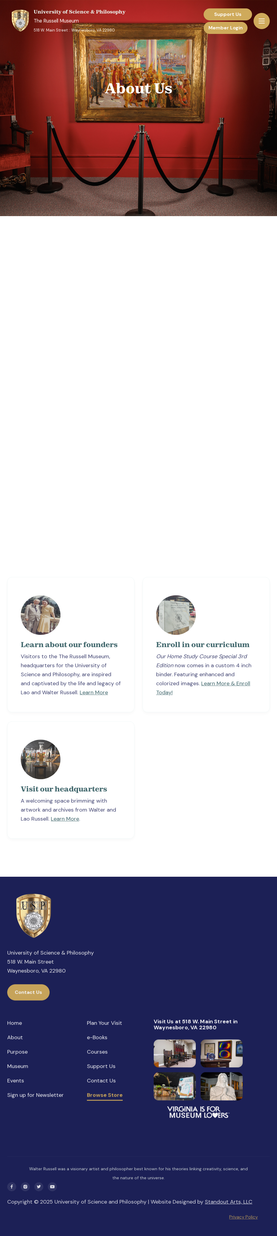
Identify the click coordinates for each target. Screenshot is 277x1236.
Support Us (228, 14)
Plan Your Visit (104, 1023)
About (15, 1038)
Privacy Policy (243, 1217)
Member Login (225, 28)
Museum (17, 1066)
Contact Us (28, 993)
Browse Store (105, 1096)
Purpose (17, 1052)
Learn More (94, 694)
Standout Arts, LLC (228, 1201)
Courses (97, 1052)
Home (14, 1023)
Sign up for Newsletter (35, 1095)
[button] (262, 21)
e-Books (97, 1038)
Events (15, 1081)
